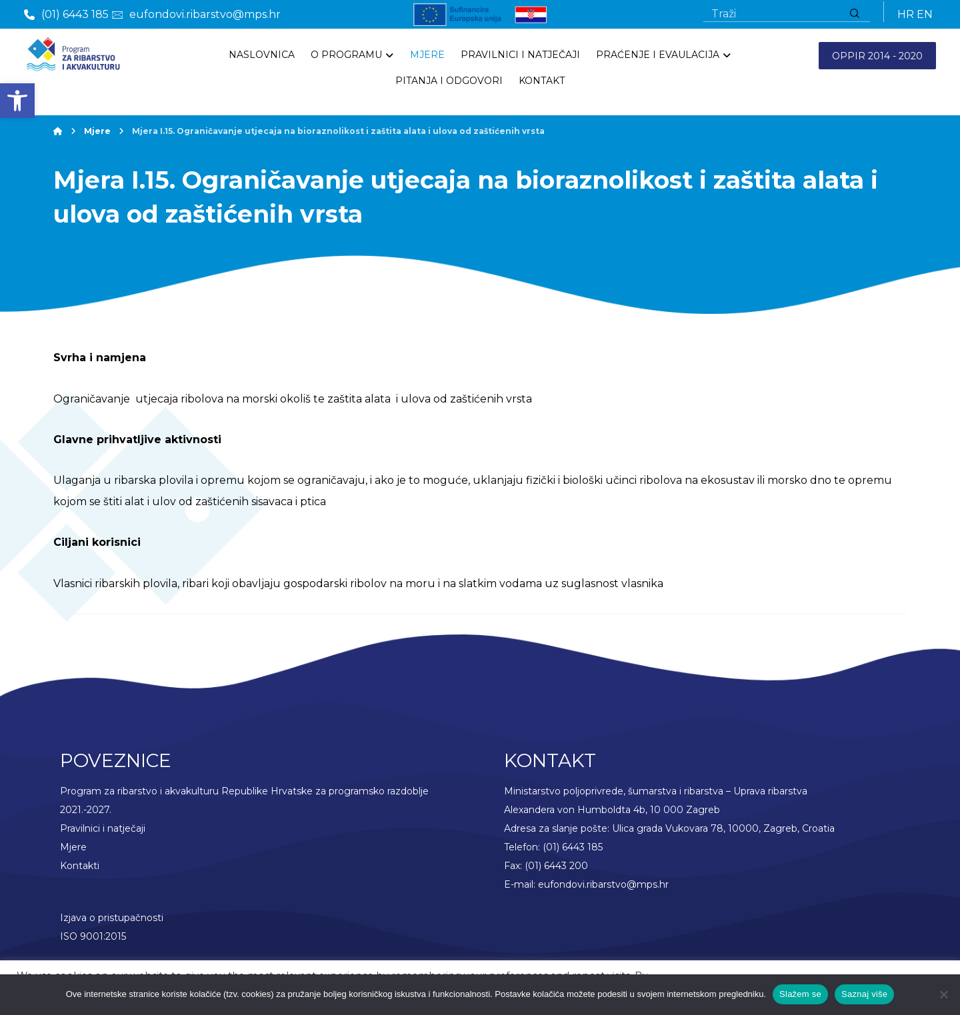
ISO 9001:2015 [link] (93, 941)
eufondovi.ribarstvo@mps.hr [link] (603, 889)
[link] (17, 100)
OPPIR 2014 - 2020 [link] (877, 56)
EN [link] (925, 14)
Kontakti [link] (79, 870)
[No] (943, 994)
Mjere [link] (73, 852)
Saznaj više (864, 994)
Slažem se (800, 994)
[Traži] (854, 14)
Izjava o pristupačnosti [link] (111, 922)
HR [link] (905, 14)
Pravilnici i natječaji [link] (102, 833)
